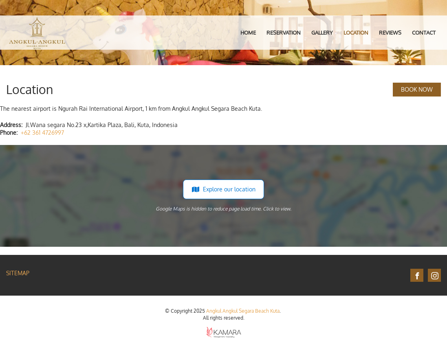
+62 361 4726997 (42, 132)
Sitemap (17, 273)
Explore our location (223, 189)
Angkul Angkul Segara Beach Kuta (243, 311)
